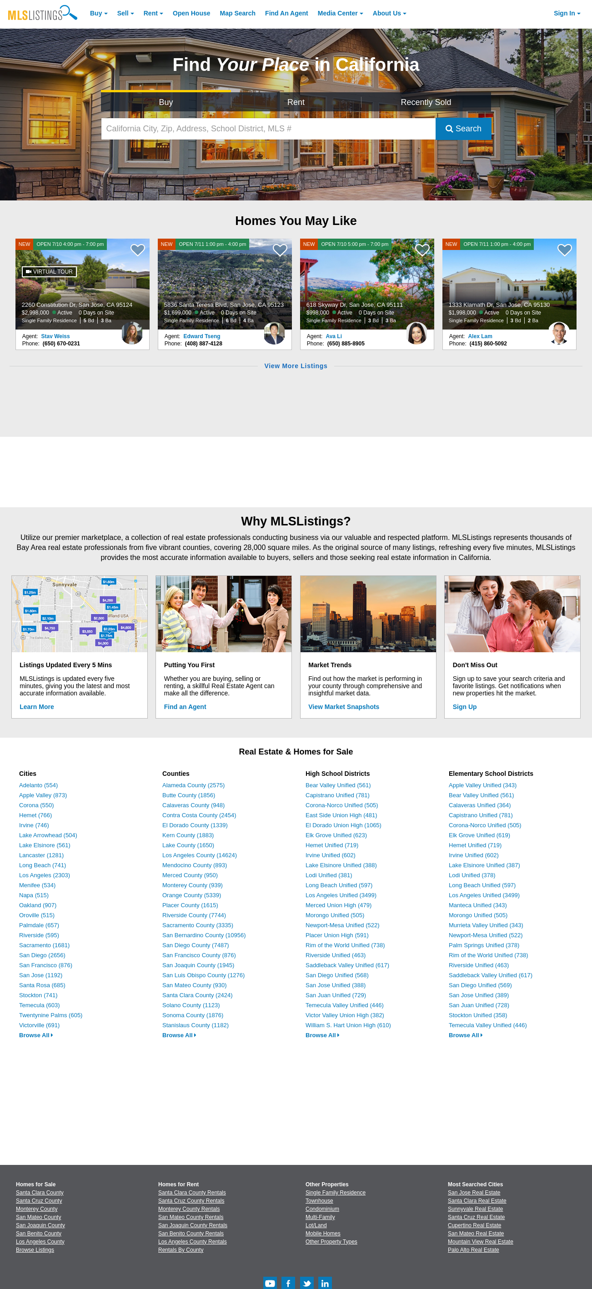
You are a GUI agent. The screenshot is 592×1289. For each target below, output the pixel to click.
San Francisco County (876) (199, 955)
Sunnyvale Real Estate (475, 1209)
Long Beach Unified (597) (339, 885)
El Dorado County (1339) (195, 825)
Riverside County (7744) (194, 915)
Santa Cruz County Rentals (191, 1201)
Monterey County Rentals (189, 1209)
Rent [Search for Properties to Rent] (296, 102)
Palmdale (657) (39, 925)
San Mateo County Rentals (190, 1217)
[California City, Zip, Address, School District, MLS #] (268, 129)
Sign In (564, 13)
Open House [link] (191, 13)
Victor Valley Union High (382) (345, 1015)
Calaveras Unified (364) (480, 805)
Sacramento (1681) (44, 945)
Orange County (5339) (191, 895)
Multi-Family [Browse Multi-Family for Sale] (320, 1217)
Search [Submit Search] (464, 128)
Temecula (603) (39, 1005)
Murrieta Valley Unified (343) (486, 925)
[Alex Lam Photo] (558, 329)
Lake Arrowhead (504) (48, 835)
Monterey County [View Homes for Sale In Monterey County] (36, 1209)
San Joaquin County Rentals (192, 1225)
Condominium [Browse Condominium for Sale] (322, 1209)
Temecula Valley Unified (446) (345, 1005)
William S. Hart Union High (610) (348, 1025)
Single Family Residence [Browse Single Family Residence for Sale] (336, 1192)
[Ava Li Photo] (416, 329)
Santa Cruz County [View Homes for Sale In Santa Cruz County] (39, 1201)
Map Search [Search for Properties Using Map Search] (238, 13)
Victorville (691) (39, 1025)
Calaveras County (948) (193, 805)
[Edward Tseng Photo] (274, 329)
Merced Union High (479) (338, 905)
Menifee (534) (37, 885)
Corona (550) (36, 805)
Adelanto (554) (38, 785)
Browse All (36, 1035)
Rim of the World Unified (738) (345, 945)
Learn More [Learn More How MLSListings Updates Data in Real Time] (37, 706)
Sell (123, 13)
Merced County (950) (190, 875)
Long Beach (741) (42, 865)
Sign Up (465, 706)
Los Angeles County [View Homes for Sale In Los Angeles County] (40, 1242)
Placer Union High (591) (337, 935)
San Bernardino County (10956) (204, 935)
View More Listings (295, 366)
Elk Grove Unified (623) (336, 835)
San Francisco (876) (45, 965)
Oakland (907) (37, 905)
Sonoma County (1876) (192, 1015)
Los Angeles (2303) (44, 875)
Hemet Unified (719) (332, 845)
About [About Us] (387, 13)
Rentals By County (180, 1250)
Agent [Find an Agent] (286, 13)
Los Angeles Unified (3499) (341, 895)
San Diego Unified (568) (337, 975)
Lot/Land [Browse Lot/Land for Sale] (316, 1225)
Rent (151, 13)
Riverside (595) (39, 935)
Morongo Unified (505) (335, 915)
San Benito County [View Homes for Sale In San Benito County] (38, 1233)
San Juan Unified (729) (336, 995)
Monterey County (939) (192, 885)
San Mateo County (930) (194, 985)
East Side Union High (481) (341, 815)
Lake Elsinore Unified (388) (341, 865)
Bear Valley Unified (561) (338, 785)
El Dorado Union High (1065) (343, 825)
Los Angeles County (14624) (199, 855)
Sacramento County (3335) (197, 925)
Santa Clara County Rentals (192, 1192)
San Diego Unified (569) (480, 985)
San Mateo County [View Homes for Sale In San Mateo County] (38, 1217)
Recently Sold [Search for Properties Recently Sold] (426, 102)
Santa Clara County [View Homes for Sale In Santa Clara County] (40, 1192)
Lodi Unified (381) (329, 875)
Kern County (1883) (188, 835)
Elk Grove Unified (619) (479, 835)
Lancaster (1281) (41, 855)
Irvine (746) (34, 825)
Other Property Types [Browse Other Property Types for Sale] (331, 1242)
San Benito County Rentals (191, 1233)
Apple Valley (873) (43, 795)
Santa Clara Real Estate (477, 1201)
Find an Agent (185, 706)
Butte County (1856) (188, 795)
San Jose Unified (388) (336, 985)
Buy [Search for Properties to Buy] (166, 102)
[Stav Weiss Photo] (131, 329)
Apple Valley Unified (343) (483, 785)
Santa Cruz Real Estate (476, 1217)
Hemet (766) (35, 815)
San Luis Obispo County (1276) (203, 975)
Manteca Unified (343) (478, 905)
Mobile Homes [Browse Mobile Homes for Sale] (323, 1233)
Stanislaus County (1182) (195, 1025)
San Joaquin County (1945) (198, 965)
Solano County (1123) (191, 1005)
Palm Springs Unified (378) (484, 945)
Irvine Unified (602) (331, 855)
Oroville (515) (37, 915)
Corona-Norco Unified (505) (342, 805)
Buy (96, 13)
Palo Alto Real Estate (473, 1250)
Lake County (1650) (188, 845)
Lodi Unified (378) (472, 875)
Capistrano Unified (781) (338, 795)
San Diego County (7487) (195, 945)
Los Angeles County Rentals (192, 1242)
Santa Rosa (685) (42, 985)
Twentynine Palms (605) (50, 1015)
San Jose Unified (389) (479, 995)
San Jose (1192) (40, 975)
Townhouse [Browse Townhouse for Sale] (319, 1201)
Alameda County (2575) (193, 785)
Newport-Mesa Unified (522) (343, 925)
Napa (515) (34, 895)
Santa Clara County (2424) (197, 995)
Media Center (338, 13)
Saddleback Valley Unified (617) (347, 965)
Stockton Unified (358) (478, 1015)
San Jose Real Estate (474, 1192)
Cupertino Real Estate (474, 1225)
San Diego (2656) (42, 955)
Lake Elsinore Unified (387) (484, 865)
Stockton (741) (38, 995)
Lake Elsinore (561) (44, 845)
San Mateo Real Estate (476, 1233)
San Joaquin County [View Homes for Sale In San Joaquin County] (40, 1225)
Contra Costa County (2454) (199, 815)
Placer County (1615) (190, 905)
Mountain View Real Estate (480, 1242)
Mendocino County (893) (194, 865)
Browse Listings (35, 1250)
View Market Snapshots (343, 706)
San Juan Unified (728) (479, 1005)
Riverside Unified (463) (336, 955)
